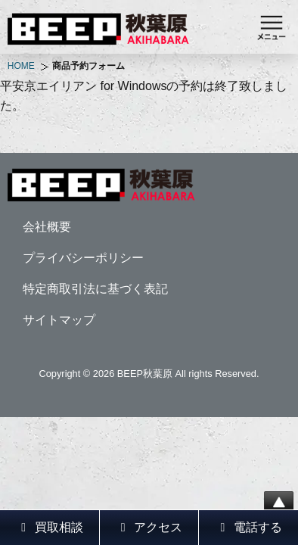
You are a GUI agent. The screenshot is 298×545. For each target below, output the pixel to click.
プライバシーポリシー (83, 257)
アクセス (149, 527)
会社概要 (47, 226)
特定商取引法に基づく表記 (95, 288)
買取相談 (49, 527)
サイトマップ (59, 319)
